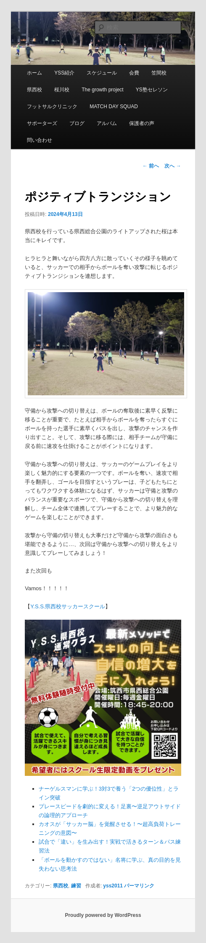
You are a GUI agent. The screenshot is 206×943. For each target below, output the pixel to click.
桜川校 (61, 90)
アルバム (107, 123)
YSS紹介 (64, 73)
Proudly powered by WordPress (103, 915)
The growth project (102, 90)
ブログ (77, 123)
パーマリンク (139, 886)
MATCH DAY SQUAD (114, 106)
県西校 (34, 90)
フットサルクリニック (52, 106)
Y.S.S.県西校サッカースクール (67, 606)
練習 (76, 886)
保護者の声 (141, 123)
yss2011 (113, 886)
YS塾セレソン (152, 90)
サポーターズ (42, 123)
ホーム (34, 73)
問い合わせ (39, 140)
